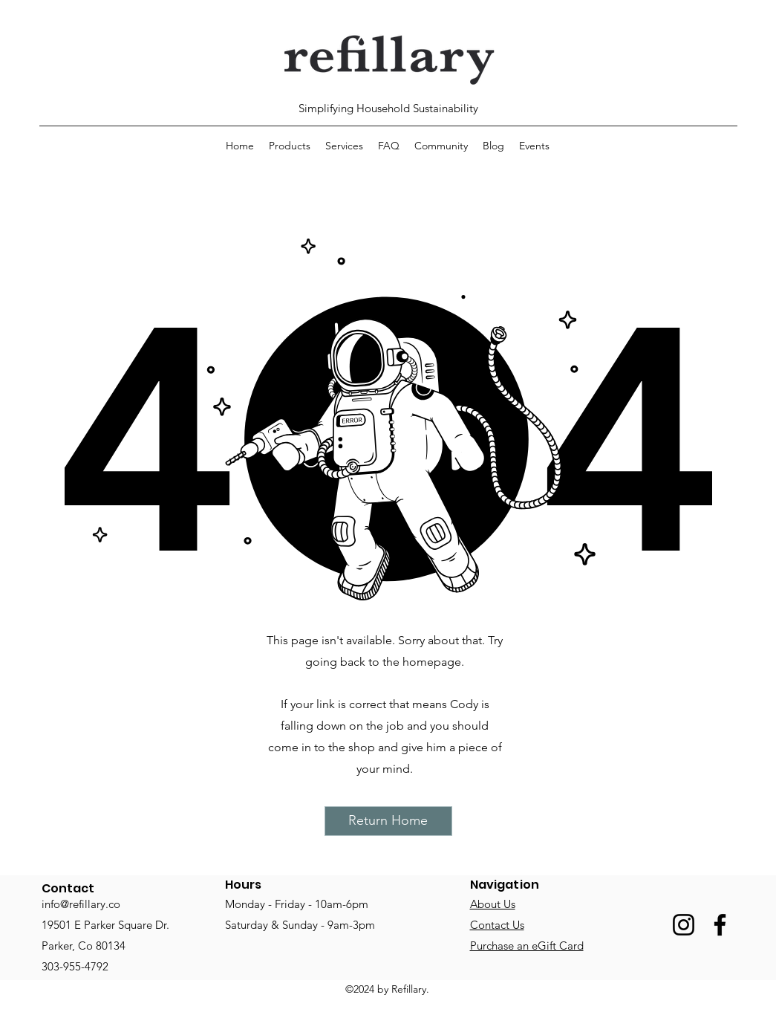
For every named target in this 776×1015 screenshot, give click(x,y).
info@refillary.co (81, 904)
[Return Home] (388, 821)
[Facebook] (719, 924)
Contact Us (497, 925)
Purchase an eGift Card (527, 945)
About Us (492, 904)
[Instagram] (683, 924)
